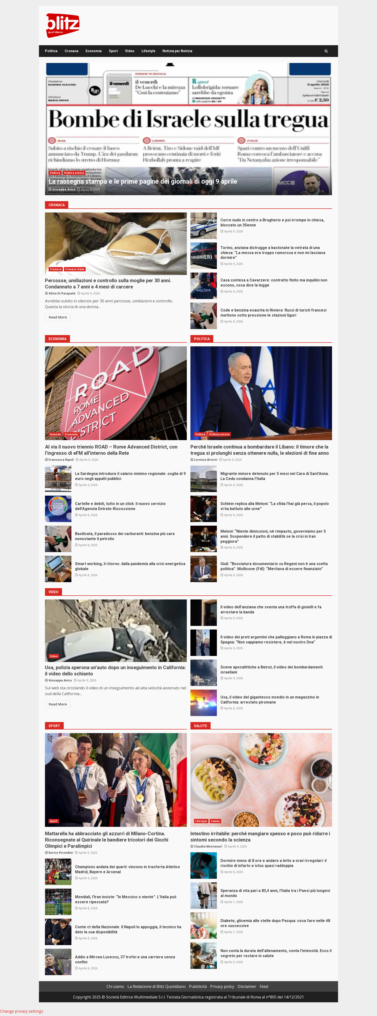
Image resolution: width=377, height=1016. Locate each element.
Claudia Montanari (208, 846)
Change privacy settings (21, 1011)
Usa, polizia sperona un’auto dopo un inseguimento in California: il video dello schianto (116, 630)
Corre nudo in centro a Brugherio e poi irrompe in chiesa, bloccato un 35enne (203, 225)
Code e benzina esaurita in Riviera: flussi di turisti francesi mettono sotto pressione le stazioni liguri (203, 316)
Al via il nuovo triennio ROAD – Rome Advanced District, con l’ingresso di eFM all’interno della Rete (116, 393)
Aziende (55, 434)
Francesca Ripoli (61, 460)
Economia (94, 51)
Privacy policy (222, 986)
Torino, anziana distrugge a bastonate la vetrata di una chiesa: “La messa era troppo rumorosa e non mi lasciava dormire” (203, 256)
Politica (51, 51)
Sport (113, 51)
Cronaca (71, 51)
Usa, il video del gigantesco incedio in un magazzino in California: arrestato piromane (203, 703)
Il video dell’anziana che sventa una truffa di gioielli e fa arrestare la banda (203, 612)
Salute (215, 821)
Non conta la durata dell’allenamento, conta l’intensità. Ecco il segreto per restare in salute (203, 955)
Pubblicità (198, 986)
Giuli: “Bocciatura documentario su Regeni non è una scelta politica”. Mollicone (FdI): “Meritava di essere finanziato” (203, 569)
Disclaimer (247, 986)
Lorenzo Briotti (205, 460)
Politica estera (74, 173)
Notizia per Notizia (177, 51)
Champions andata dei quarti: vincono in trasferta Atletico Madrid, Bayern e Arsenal (58, 872)
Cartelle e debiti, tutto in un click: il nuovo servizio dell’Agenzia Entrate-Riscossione (58, 509)
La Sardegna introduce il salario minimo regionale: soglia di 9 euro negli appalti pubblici (58, 479)
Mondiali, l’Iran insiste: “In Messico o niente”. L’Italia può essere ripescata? (58, 902)
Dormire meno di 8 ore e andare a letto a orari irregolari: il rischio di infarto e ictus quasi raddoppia (203, 865)
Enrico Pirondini (61, 853)
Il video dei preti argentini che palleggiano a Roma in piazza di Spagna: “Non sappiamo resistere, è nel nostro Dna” (203, 643)
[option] (188, 129)
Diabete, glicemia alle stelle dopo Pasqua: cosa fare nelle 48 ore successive (203, 925)
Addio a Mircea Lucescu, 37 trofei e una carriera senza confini (58, 962)
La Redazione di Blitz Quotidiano (156, 986)
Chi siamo (115, 986)
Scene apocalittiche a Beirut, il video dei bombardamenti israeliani (203, 673)
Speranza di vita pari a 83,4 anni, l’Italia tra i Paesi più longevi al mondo (203, 895)
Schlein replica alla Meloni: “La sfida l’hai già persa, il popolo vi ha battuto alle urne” (203, 509)
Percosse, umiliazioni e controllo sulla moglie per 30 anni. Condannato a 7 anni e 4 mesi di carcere (116, 243)
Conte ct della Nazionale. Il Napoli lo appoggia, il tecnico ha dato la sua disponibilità (58, 932)
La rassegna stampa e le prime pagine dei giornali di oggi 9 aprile (188, 129)
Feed (264, 986)
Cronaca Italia (74, 269)
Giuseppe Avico (63, 189)
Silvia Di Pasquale (62, 293)
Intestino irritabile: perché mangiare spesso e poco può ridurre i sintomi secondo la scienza (261, 780)
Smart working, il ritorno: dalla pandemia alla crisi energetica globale (58, 569)
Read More (58, 317)
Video (129, 51)
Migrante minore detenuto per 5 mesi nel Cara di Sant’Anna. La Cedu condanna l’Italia (203, 479)
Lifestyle (148, 51)
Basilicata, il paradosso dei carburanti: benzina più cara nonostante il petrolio (58, 539)
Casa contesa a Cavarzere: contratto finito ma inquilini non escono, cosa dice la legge (203, 286)
